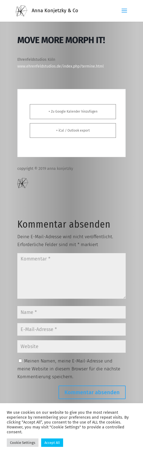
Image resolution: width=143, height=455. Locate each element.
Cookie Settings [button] (22, 443)
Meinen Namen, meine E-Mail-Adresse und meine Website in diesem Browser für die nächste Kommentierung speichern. (68, 369)
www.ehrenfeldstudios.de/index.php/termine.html (60, 66)
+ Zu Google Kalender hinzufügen (73, 111)
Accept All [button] (52, 443)
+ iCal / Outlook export (73, 130)
